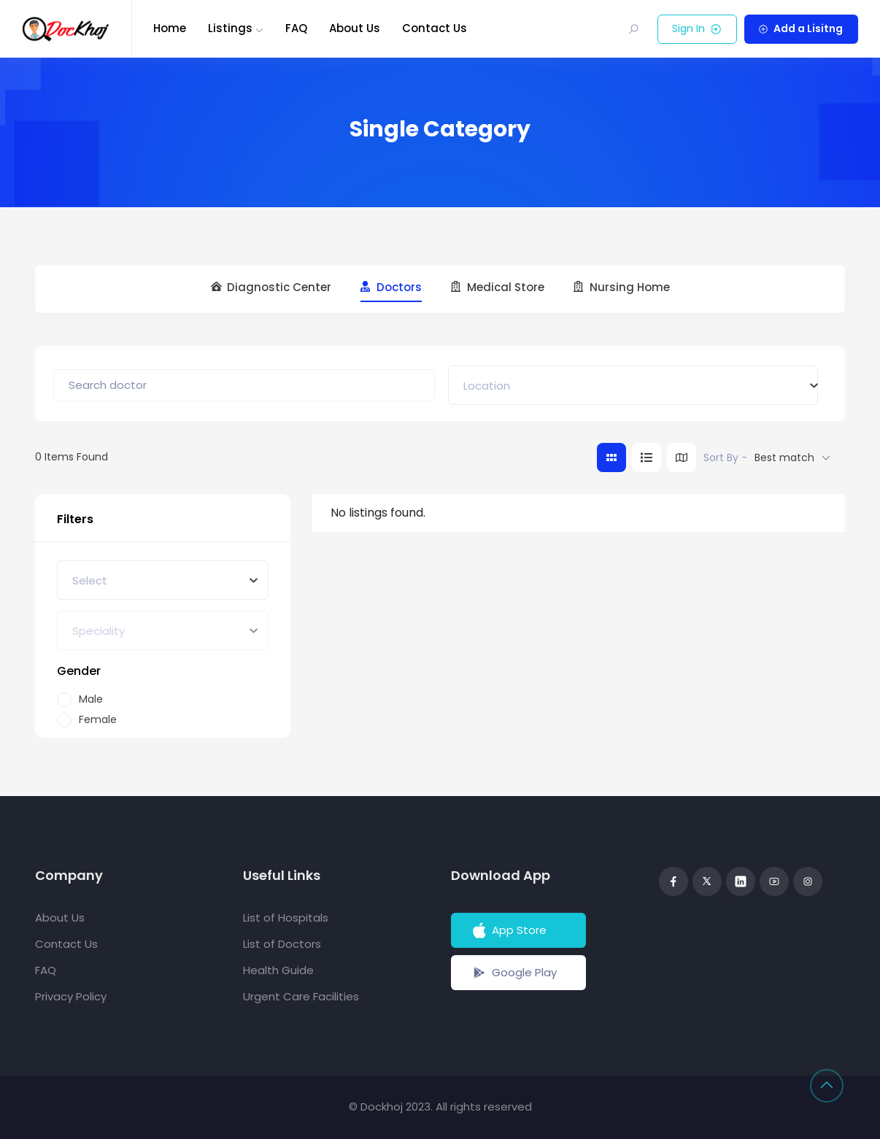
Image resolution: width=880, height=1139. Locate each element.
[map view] (681, 457)
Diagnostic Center (271, 287)
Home (169, 28)
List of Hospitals (285, 917)
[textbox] (487, 385)
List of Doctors (282, 943)
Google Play (513, 972)
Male (91, 699)
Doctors (391, 287)
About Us (354, 28)
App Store (508, 930)
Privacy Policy (71, 996)
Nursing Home (622, 287)
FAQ (296, 28)
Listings (230, 28)
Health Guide (278, 970)
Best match (784, 457)
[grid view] (611, 457)
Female (98, 720)
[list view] (646, 457)
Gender (79, 671)
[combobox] (633, 385)
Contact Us (434, 28)
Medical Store (497, 287)
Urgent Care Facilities (301, 996)
